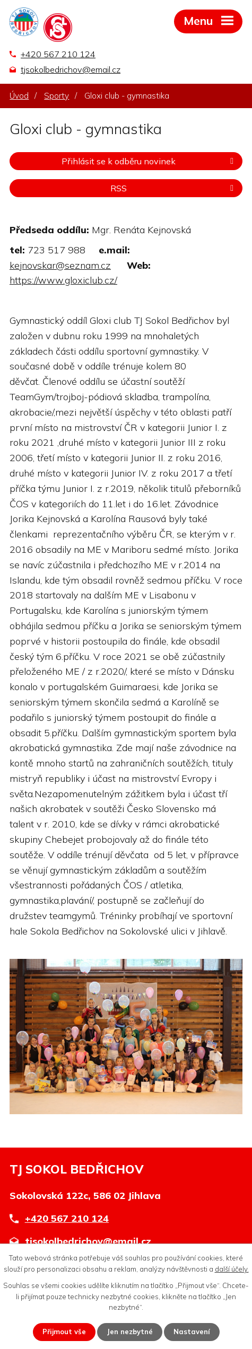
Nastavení (191, 1331)
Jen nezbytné (130, 1331)
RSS (173, 188)
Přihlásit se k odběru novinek (149, 161)
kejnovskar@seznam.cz (60, 265)
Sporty (56, 96)
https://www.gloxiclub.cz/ (63, 280)
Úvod (19, 96)
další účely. (232, 1269)
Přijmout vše (64, 1331)
